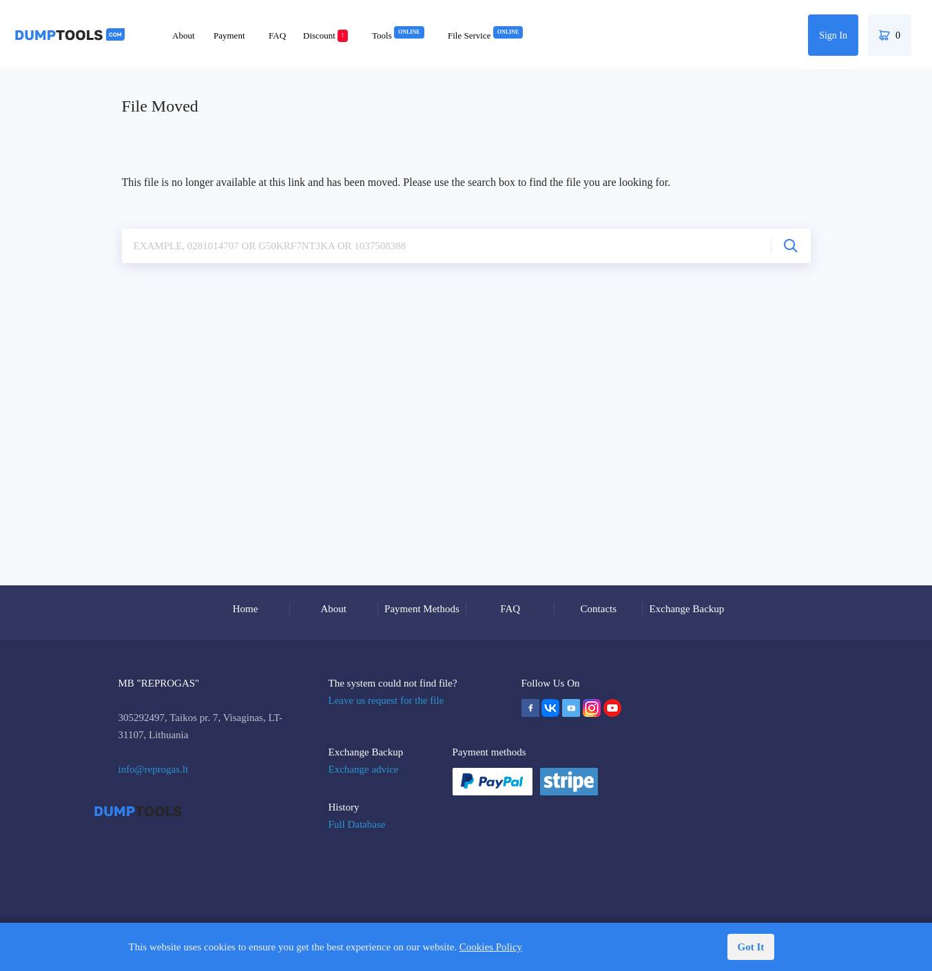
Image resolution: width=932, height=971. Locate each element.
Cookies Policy (490, 946)
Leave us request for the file (386, 700)
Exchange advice (364, 769)
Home (245, 608)
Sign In (833, 35)
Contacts (599, 608)
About (183, 35)
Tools (398, 35)
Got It (751, 946)
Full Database (357, 824)
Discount (325, 35)
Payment (229, 35)
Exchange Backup (687, 608)
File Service (485, 35)
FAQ (277, 35)
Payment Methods (421, 608)
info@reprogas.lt (153, 769)
